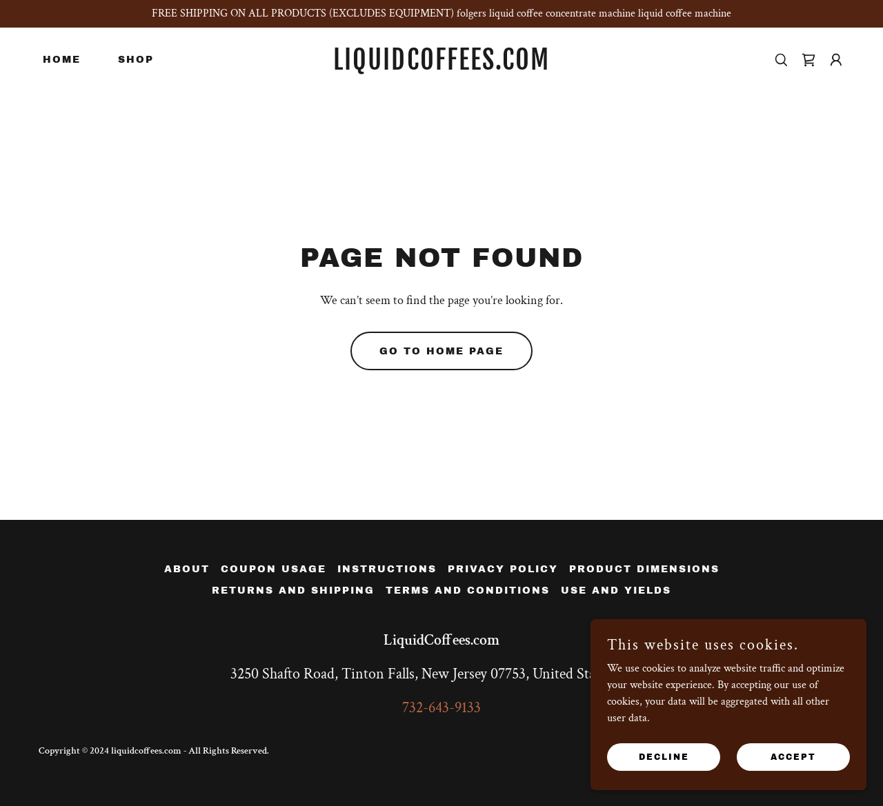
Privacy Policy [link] (503, 569)
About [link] (187, 569)
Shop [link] (136, 59)
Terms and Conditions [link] (468, 590)
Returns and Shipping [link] (293, 590)
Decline (664, 756)
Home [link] (62, 59)
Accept (793, 756)
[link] (442, 66)
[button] (836, 60)
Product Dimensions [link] (644, 569)
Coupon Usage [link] (273, 569)
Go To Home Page (441, 351)
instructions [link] (387, 569)
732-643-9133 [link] (441, 708)
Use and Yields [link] (616, 590)
